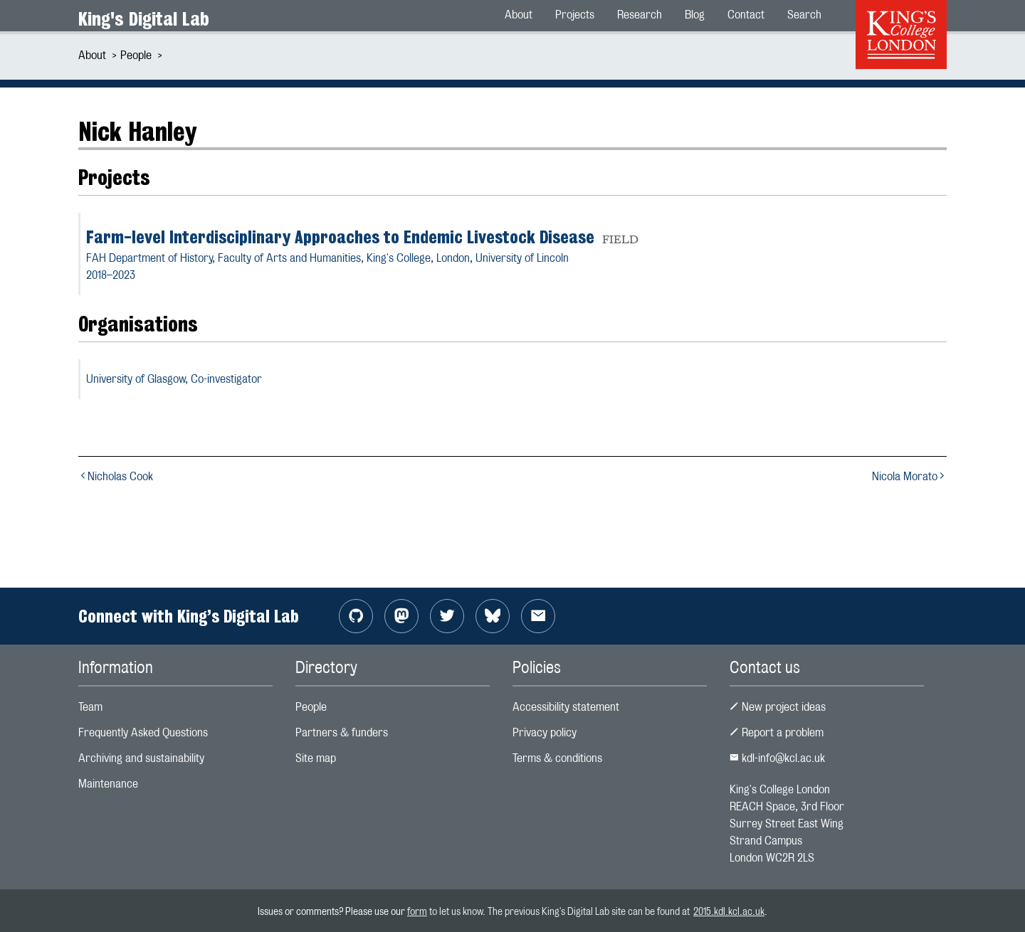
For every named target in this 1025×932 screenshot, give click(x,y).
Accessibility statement (565, 707)
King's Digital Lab (143, 19)
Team (90, 707)
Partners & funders (341, 732)
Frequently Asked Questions (143, 732)
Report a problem (777, 732)
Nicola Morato (909, 476)
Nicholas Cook (115, 476)
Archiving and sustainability (141, 758)
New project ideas (778, 707)
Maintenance (108, 783)
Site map (315, 758)
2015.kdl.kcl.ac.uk (728, 911)
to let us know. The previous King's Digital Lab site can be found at (560, 911)
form (417, 911)
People (136, 55)
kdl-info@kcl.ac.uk (777, 758)
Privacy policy (544, 732)
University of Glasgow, (174, 379)
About (92, 55)
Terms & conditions (557, 758)
